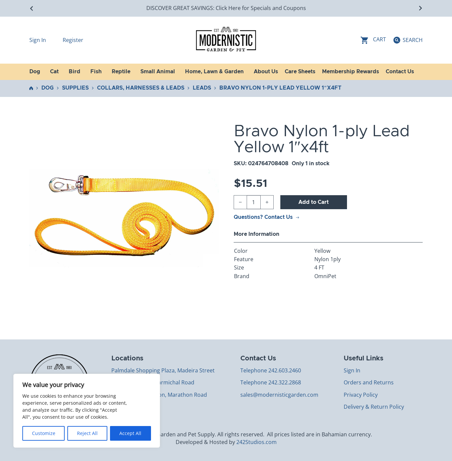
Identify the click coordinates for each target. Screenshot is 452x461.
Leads (202, 88)
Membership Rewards (350, 71)
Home (31, 88)
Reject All (87, 433)
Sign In (38, 40)
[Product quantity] (253, 202)
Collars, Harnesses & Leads (140, 88)
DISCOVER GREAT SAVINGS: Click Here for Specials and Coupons (226, 8)
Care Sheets (300, 71)
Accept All (130, 433)
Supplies (75, 88)
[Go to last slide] (31, 8)
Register (73, 40)
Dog (47, 88)
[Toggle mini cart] (373, 40)
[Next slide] (420, 8)
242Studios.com (256, 442)
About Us (266, 71)
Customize (43, 433)
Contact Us (400, 71)
